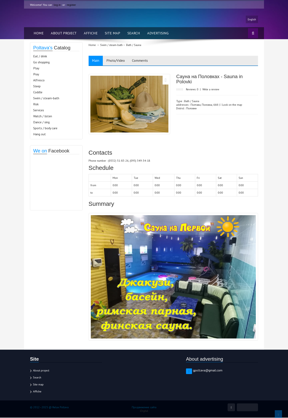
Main (96, 61)
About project (64, 33)
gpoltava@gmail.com (207, 371)
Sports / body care (45, 128)
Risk (36, 104)
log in (57, 5)
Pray (36, 74)
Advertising (158, 33)
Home (39, 33)
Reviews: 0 (192, 90)
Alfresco (39, 80)
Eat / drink (40, 56)
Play (36, 68)
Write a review (211, 90)
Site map (112, 33)
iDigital (144, 411)
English (252, 19)
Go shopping (41, 62)
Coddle (37, 92)
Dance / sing (41, 122)
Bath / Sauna (191, 101)
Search (133, 33)
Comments (144, 61)
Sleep (37, 86)
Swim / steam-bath (46, 98)
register (71, 5)
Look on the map (231, 105)
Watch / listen (42, 116)
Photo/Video (117, 61)
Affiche (91, 33)
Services (38, 110)
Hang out (39, 134)
